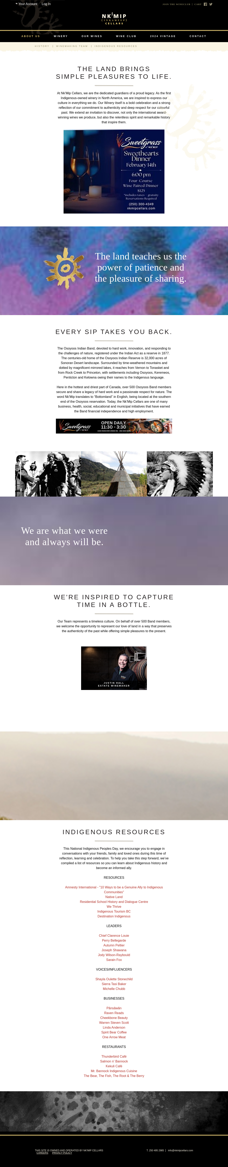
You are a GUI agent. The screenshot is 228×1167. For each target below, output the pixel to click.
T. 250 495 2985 (155, 1150)
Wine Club (126, 36)
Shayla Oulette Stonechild (114, 979)
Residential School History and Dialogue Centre (114, 902)
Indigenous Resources (116, 46)
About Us (30, 36)
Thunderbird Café (114, 1056)
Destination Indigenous (114, 916)
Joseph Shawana (114, 950)
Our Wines (92, 36)
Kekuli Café (114, 1066)
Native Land (113, 897)
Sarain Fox (114, 960)
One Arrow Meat (114, 1037)
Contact (197, 36)
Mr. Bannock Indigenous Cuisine (114, 1071)
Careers (42, 1153)
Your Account (27, 4)
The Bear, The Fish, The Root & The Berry (114, 1076)
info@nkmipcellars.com (180, 1150)
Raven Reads (114, 1013)
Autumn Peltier (114, 945)
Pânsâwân (114, 1008)
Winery (61, 36)
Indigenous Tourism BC (114, 911)
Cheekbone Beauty (114, 1018)
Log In (46, 4)
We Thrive (114, 906)
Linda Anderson (114, 1027)
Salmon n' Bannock (114, 1061)
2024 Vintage (163, 36)
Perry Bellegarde (114, 940)
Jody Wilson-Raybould (114, 955)
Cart (198, 4)
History (42, 46)
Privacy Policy (62, 1153)
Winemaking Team (72, 46)
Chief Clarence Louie (114, 935)
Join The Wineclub (176, 4)
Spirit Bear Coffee (114, 1032)
